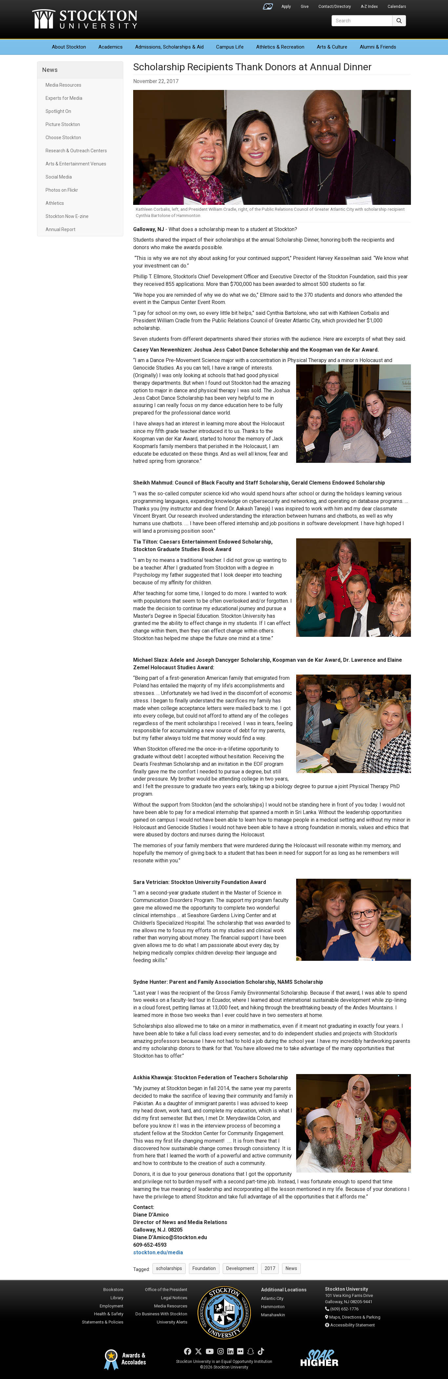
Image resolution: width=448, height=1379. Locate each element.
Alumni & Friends (378, 47)
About (69, 47)
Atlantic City (272, 1298)
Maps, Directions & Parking (354, 1317)
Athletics (280, 47)
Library (117, 1297)
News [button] (291, 1268)
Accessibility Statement (352, 1325)
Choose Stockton (63, 137)
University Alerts (172, 1322)
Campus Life (230, 47)
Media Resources (63, 85)
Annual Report (60, 229)
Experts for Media (64, 98)
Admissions (169, 47)
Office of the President (166, 1289)
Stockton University (84, 19)
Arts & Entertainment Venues (76, 163)
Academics (110, 47)
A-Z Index (369, 6)
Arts (332, 47)
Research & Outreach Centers (76, 150)
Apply (286, 6)
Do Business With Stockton (161, 1313)
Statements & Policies (102, 1322)
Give (305, 6)
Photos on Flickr (62, 190)
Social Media (59, 177)
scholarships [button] (169, 1268)
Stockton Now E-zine (67, 216)
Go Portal (268, 5)
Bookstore (113, 1289)
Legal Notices (174, 1297)
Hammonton (273, 1306)
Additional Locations (284, 1289)
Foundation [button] (204, 1268)
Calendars (397, 6)
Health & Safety (108, 1313)
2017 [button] (270, 1268)
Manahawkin (273, 1314)
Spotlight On (58, 111)
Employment (111, 1306)
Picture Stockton (63, 124)
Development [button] (240, 1268)
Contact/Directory (334, 6)
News (50, 69)
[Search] (362, 20)
